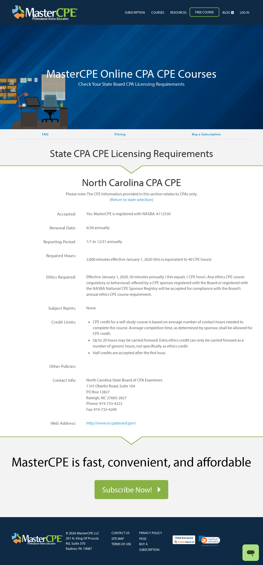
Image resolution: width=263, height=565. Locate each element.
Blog (228, 12)
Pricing (120, 134)
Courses (157, 12)
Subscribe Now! (128, 489)
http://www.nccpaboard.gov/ (111, 422)
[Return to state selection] (131, 199)
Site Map (117, 538)
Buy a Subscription (206, 134)
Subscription (135, 12)
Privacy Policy (150, 533)
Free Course (204, 12)
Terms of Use (121, 544)
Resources (178, 12)
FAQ (45, 134)
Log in (244, 12)
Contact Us (120, 533)
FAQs (142, 538)
